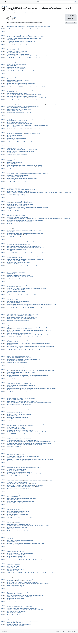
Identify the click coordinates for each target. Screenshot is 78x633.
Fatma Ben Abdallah (10, 123)
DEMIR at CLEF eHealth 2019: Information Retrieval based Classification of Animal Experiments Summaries (26, 256)
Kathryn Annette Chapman (38, 402)
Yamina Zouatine (27, 334)
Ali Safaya (8, 292)
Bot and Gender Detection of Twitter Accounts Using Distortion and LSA (19, 141)
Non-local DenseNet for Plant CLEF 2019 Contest (15, 427)
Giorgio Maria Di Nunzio (11, 39)
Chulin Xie (14, 622)
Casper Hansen (9, 425)
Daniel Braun (15, 305)
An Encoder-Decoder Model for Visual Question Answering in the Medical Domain (21, 70)
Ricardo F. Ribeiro (10, 573)
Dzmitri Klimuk (22, 444)
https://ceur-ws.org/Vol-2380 (15, 19)
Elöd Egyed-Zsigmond (34, 173)
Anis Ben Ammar (22, 123)
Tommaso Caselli (15, 496)
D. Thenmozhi (14, 260)
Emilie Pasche (26, 29)
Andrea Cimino (9, 49)
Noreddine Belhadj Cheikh (19, 334)
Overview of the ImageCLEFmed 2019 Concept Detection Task (18, 475)
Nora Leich (27, 464)
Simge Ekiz (14, 33)
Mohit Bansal (9, 405)
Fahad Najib (32, 615)
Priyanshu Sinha (10, 312)
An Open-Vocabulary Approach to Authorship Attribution (17, 77)
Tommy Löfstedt (27, 283)
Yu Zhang (17, 350)
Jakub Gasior (9, 548)
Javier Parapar (21, 454)
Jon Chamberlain (10, 447)
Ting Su (8, 286)
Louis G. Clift (29, 447)
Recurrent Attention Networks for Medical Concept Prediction (18, 511)
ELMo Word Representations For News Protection (16, 272)
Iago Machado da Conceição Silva (63, 155)
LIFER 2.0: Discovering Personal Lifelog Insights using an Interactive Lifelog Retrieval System (23, 369)
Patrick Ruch (31, 29)
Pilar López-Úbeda (20, 363)
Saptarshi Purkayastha (17, 312)
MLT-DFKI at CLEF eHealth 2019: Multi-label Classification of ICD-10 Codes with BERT (22, 401)
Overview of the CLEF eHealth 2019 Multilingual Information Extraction (19, 462)
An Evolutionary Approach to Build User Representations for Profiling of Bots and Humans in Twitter (24, 73)
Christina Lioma (30, 425)
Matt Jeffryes (36, 36)
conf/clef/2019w (13, 21)
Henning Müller (25, 12)
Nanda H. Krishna (10, 525)
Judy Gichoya (24, 312)
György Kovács (9, 94)
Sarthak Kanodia (15, 493)
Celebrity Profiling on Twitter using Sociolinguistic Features (17, 217)
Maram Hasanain (10, 460)
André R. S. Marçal (19, 110)
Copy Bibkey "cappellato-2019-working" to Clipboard (33, 22)
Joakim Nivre (19, 593)
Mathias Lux (34, 370)
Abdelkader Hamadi (10, 334)
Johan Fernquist (10, 42)
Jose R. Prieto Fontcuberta (11, 176)
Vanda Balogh (15, 94)
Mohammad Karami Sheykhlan (33, 97)
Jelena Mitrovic (27, 173)
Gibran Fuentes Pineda (40, 166)
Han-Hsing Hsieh (33, 133)
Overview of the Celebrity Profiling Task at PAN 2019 (16, 469)
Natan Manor (18, 186)
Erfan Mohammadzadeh (43, 97)
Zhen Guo (8, 350)
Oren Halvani (9, 81)
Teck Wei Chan (20, 486)
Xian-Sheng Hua (32, 241)
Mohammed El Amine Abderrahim (19, 554)
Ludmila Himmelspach (29, 305)
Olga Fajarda (22, 58)
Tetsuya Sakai (24, 202)
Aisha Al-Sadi (9, 367)
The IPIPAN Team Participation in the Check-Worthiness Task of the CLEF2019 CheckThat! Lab (24, 546)
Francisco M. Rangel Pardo (11, 457)
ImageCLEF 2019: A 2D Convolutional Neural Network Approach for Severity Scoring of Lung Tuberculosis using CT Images (29, 327)
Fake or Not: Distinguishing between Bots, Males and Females (18, 301)
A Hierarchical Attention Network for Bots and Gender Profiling (18, 44)
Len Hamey (25, 130)
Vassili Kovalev (33, 444)
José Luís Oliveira (28, 58)
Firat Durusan (34, 434)
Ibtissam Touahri (10, 117)
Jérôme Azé (15, 88)
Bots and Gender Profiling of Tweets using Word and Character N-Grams (20, 184)
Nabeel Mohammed (21, 289)
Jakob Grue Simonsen (23, 425)
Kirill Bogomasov (10, 62)
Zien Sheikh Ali (15, 625)
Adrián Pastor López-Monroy (19, 315)
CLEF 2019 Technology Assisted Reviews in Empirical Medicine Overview (20, 204)
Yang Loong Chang (39, 486)
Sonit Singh (9, 130)
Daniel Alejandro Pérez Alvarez (26, 104)
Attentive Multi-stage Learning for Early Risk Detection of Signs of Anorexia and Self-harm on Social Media (26, 86)
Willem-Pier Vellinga (38, 431)
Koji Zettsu (25, 120)
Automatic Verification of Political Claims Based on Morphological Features (20, 115)
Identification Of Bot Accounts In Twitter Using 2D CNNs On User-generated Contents (22, 317)
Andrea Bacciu (9, 142)
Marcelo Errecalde (19, 580)
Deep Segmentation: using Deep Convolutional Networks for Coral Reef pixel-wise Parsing (23, 265)
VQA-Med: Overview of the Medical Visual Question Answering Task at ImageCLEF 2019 (22, 608)
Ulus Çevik (28, 409)
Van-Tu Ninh (9, 370)
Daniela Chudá (14, 179)
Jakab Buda (14, 139)
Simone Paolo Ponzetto (46, 199)
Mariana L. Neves (10, 464)
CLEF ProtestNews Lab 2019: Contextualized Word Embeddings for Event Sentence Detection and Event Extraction (27, 207)
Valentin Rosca (17, 347)
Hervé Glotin (27, 431)
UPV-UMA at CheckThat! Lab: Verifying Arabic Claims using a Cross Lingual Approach (22, 582)
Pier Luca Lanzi (21, 551)
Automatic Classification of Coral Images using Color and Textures (19, 109)
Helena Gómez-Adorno (20, 166)
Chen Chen (18, 357)
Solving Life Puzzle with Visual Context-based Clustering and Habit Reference (21, 517)
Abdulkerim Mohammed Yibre (20, 409)
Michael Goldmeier (24, 186)
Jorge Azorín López (24, 606)
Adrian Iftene (27, 224)
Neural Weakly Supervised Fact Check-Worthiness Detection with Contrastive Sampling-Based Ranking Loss (26, 424)
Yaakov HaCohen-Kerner (11, 186)
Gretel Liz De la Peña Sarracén (22, 176)
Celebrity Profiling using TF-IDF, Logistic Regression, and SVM (18, 214)
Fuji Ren (18, 544)
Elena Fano (9, 593)
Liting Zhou (19, 370)
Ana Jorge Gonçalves (10, 360)
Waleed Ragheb (9, 88)
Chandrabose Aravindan (25, 244)
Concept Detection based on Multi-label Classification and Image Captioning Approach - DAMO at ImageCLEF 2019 (27, 239)
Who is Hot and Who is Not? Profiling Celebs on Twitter (17, 611)
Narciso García (49, 480)
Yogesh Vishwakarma (17, 149)
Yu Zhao (14, 531)
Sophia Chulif (9, 486)
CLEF (4, 6)
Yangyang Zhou (9, 544)
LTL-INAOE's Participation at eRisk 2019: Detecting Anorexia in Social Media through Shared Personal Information (27, 375)
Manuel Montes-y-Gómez (30, 75)
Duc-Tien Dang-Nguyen (52, 370)
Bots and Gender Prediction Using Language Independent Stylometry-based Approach (22, 168)
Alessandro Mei (23, 142)
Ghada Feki (17, 123)
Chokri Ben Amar (29, 123)
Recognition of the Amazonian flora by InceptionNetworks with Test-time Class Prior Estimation (24, 508)
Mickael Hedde (15, 489)
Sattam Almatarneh (16, 422)
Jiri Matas (18, 509)
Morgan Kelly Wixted (47, 402)
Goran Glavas (14, 583)
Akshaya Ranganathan (11, 276)
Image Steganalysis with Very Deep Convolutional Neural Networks (19, 323)
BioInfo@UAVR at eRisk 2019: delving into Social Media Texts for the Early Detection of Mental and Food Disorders (27, 125)
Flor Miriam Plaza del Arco (33, 192)
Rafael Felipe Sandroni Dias (12, 237)
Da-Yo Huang (27, 133)
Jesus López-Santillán (11, 75)
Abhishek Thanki (10, 399)
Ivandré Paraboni (20, 237)
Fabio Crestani (15, 454)
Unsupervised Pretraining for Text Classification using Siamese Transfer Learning (21, 588)
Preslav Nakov (36, 460)
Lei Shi (8, 263)
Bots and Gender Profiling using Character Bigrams (16, 194)
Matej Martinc (9, 302)
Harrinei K (30, 328)
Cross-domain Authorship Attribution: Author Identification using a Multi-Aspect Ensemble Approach (25, 252)
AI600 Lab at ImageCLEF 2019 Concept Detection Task (16, 64)
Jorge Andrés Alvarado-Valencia (44, 192)
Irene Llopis (30, 606)
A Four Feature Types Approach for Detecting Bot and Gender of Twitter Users (21, 41)
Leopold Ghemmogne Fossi (43, 173)
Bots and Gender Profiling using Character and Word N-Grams (18, 181)
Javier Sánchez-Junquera (19, 199)
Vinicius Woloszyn (22, 596)
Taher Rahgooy (24, 97)
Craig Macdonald (13, 286)
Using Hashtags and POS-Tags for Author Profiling (16, 598)
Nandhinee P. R (13, 328)
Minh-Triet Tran (39, 370)
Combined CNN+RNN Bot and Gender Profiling (15, 236)
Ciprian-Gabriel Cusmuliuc (19, 224)
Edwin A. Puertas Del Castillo (12, 192)
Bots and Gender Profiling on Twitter (13, 188)
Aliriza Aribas (14, 257)
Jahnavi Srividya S (24, 328)
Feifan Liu (11, 263)
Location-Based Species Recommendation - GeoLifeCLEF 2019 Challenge (20, 391)
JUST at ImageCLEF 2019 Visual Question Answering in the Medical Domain (20, 365)
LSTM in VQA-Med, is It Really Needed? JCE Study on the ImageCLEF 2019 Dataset (22, 372)
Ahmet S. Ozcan (35, 380)
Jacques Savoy (20, 586)
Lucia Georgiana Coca (11, 224)
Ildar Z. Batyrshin (55, 104)
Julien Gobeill (14, 29)
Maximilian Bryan (10, 590)
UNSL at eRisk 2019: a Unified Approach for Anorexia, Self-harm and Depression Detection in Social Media (26, 579)
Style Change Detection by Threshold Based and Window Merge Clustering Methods (22, 533)
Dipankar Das (20, 52)
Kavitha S (8, 328)
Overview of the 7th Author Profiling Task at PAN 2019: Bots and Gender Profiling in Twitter (23, 456)
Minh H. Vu (9, 283)
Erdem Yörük (15, 434)
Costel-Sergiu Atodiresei (11, 392)
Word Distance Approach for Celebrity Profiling (15, 614)
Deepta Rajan (15, 380)
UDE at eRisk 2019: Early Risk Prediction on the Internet (17, 575)
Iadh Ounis (19, 286)
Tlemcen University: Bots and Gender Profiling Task (16, 556)
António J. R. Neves (17, 573)
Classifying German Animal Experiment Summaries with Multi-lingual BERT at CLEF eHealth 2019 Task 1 (25, 233)
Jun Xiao (18, 622)
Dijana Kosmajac (10, 570)
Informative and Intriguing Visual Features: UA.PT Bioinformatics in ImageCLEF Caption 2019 (23, 359)
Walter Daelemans (32, 473)
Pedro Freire (17, 58)
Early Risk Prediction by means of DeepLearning (15, 278)
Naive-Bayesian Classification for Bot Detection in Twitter (17, 420)
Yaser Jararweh (28, 367)
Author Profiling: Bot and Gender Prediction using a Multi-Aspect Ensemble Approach (22, 96)
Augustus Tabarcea (10, 347)
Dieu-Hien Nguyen (17, 383)
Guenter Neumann (16, 402)
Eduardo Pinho (17, 360)
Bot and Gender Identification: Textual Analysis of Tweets (17, 154)
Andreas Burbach (22, 305)
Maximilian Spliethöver (24, 208)
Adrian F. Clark (30, 266)
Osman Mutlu (39, 434)
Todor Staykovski (10, 528)
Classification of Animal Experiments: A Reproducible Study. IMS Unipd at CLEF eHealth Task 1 (24, 230)
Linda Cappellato (5, 12)
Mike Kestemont (10, 473)
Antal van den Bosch (19, 33)
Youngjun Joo (9, 91)
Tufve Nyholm (20, 283)
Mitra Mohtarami (29, 467)
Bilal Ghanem (17, 146)
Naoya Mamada (9, 325)
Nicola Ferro (11, 12)
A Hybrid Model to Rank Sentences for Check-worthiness (17, 51)
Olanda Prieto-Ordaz (48, 75)
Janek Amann (22, 100)
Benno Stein (15, 470)
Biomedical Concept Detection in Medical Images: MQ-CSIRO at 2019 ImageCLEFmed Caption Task (24, 128)
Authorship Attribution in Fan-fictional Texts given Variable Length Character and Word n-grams (24, 99)
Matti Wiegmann (10, 470)
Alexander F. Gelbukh (62, 104)
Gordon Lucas (16, 100)
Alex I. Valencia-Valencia (11, 166)
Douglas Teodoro (20, 29)
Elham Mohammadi (10, 502)
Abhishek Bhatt (19, 308)
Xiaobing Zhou (22, 84)
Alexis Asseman (28, 380)
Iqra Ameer (23, 189)
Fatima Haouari (9, 625)
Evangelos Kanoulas (13, 113)
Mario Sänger (9, 234)
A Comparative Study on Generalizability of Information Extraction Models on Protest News (23, 31)
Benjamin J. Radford (10, 418)
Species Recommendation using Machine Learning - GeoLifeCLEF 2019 (19, 524)
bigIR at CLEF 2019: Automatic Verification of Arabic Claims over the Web (20, 624)
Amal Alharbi (9, 506)
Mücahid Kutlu (14, 541)
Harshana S (19, 328)
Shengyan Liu (9, 84)
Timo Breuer (9, 515)
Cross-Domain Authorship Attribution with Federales (16, 249)
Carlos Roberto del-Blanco (34, 480)
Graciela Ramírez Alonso (39, 75)
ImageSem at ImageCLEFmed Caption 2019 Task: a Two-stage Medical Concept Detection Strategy (24, 349)
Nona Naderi (9, 29)
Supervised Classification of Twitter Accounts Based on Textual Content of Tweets (21, 537)
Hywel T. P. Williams (16, 228)
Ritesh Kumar (9, 221)
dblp (2, 26)
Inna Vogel (9, 152)
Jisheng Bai (9, 357)
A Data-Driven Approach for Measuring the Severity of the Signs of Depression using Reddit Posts (24, 35)
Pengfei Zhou (9, 619)
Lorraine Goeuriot (23, 428)
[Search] (55, 2)
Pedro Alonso (33, 94)
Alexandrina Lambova (22, 215)
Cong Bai (13, 619)
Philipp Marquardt (15, 81)
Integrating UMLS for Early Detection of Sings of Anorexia (17, 362)
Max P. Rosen (16, 263)
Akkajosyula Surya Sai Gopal (27, 149)
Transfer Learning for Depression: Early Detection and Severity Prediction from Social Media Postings (25, 559)
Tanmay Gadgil (14, 405)
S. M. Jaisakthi (9, 244)
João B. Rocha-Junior (43, 155)
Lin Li (11, 622)
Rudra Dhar (9, 52)
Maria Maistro (19, 202)
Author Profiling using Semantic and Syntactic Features (17, 93)
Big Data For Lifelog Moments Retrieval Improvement (16, 122)
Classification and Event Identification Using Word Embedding (18, 226)
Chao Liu (14, 241)
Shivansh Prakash (15, 221)
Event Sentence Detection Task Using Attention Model (16, 291)
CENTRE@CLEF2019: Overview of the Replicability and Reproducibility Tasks (20, 201)
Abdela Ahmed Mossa (11, 409)
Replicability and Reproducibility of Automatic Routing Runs (17, 514)
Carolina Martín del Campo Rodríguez (13, 104)
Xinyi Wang (9, 65)
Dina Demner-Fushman (33, 609)
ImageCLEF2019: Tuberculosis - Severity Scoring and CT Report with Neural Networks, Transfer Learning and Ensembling (28, 343)
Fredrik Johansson (10, 299)
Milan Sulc (13, 509)
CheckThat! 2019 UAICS (11, 223)
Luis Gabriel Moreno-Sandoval (23, 192)
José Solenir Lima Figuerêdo (34, 155)
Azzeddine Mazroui (16, 117)
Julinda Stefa (41, 142)
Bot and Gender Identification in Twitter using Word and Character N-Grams (20, 151)
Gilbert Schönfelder (40, 464)
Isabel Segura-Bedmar (21, 279)
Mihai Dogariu (9, 415)
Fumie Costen (34, 367)
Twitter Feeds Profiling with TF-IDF (13, 566)
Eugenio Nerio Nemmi (30, 142)
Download (12, 22)
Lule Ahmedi (20, 321)
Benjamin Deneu (24, 389)
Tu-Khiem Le (14, 370)
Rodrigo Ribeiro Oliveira (11, 155)
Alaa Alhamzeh (21, 173)
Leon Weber (14, 234)
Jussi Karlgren (13, 593)
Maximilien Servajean (27, 88)
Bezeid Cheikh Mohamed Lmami (33, 55)
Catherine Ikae (9, 586)
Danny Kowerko (20, 107)
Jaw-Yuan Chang (16, 133)
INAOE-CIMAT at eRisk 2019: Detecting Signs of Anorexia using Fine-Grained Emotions (22, 314)
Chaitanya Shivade (22, 380)
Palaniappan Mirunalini (17, 244)
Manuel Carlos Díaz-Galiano (29, 363)
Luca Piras (23, 370)
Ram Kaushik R (23, 525)
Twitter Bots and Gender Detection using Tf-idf (15, 563)
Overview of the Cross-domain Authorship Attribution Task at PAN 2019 (19, 472)
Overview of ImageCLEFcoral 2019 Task (14, 446)
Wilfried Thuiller (21, 489)
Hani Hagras (36, 266)
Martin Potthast (21, 470)
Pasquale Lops (25, 318)
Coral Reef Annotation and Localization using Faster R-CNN (17, 243)
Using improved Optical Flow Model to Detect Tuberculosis (17, 605)
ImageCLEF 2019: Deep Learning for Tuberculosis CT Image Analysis (19, 333)
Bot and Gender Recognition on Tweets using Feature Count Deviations (19, 159)
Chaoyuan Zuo (9, 531)
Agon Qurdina (15, 321)
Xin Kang (14, 544)
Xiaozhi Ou (14, 84)
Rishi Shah (20, 405)
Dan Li (8, 113)
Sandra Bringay (20, 88)
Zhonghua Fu (29, 357)
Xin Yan (8, 622)
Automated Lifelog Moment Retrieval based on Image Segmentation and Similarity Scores (23, 106)
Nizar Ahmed (9, 257)
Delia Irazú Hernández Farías (23, 376)
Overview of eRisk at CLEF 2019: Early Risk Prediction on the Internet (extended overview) (23, 453)
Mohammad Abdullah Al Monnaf (29, 486)
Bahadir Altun (9, 541)
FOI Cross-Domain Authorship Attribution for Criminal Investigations (19, 298)
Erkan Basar (9, 33)
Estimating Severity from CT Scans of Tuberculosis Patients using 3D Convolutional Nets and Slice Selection (26, 288)
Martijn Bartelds (10, 354)
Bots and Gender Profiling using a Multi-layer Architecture (17, 172)
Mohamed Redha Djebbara (45, 334)
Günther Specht (22, 483)
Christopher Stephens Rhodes (30, 166)
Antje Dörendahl (22, 464)
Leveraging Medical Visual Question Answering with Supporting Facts (19, 378)
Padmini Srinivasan (16, 564)
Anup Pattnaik (9, 493)
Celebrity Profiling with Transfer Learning (14, 210)
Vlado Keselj (15, 570)
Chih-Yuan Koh (9, 133)
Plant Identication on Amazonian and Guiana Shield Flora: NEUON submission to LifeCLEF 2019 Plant (25, 485)
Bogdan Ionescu (15, 415)
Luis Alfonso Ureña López (66, 192)
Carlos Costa (23, 360)
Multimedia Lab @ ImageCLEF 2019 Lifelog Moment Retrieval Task (19, 414)
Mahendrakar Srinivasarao (11, 182)
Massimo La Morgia (16, 142)
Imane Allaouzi (9, 71)
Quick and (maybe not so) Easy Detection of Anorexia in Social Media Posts (20, 501)
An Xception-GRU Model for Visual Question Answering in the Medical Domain (21, 83)
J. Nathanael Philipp (17, 590)
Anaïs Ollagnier (9, 228)
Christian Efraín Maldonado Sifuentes (38, 104)
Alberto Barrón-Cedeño (29, 460)
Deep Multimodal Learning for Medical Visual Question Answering (18, 262)
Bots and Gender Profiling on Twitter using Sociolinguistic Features (19, 191)
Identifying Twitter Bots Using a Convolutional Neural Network (18, 320)
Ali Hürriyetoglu (9, 434)
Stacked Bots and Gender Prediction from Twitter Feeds (17, 527)
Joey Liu (26, 609)
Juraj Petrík (9, 179)
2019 (6, 6)
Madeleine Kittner (20, 234)
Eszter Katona (19, 139)
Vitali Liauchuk (9, 338)
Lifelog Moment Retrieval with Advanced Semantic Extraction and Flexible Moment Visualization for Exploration (27, 382)
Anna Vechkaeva (30, 402)
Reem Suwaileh (16, 460)
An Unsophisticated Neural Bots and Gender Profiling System (18, 80)
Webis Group (59, 631)
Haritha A (17, 276)
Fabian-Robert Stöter (15, 431)
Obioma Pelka (9, 476)
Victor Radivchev (10, 215)
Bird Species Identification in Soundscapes (14, 135)
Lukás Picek (9, 509)
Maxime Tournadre (10, 55)
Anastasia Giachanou (10, 146)
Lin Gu (21, 622)
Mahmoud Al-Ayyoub (21, 367)
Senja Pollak (18, 302)
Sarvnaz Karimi (14, 130)
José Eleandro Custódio (11, 412)
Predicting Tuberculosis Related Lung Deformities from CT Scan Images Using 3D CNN (22, 491)
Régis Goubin (9, 173)
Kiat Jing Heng (14, 486)
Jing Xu (8, 241)
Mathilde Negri (9, 389)
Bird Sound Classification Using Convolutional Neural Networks (18, 132)
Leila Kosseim (22, 502)
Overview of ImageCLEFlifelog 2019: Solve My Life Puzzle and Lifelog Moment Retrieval (22, 440)
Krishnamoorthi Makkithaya (18, 399)
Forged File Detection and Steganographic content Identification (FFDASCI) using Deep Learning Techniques (26, 307)
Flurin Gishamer (9, 599)
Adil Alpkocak (19, 257)
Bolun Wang (14, 357)
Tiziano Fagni (9, 499)
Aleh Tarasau (28, 444)
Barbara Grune (46, 464)
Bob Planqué (31, 431)
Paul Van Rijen (9, 36)
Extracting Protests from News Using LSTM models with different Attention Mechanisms (23, 294)
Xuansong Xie (26, 241)
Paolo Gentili (15, 341)
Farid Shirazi (14, 163)
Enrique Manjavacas (25, 473)
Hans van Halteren (10, 160)
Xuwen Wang (13, 350)
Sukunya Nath (15, 586)
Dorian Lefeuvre (15, 173)
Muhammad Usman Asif (11, 615)
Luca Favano (9, 551)
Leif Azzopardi (19, 205)
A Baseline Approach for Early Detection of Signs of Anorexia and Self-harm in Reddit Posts (23, 28)
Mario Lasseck (9, 136)
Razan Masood (9, 577)
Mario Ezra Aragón (10, 315)
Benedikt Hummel (33, 464)
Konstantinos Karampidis (11, 480)
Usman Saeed (9, 163)
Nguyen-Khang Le (10, 383)
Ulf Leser (25, 234)
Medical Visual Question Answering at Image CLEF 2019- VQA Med (19, 404)
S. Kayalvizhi (9, 260)
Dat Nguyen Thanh (10, 428)
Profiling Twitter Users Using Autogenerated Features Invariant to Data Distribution (21, 498)
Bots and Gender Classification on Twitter (14, 162)
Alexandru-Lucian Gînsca (43, 55)
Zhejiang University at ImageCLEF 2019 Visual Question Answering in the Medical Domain (23, 621)
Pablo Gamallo (9, 422)
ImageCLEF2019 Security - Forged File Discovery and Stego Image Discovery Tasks (22, 340)
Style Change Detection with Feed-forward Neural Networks (17, 530)
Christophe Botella (10, 438)
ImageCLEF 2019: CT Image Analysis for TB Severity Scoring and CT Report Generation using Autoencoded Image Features (29, 330)
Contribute (5, 631)
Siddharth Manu (19, 182)
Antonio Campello (17, 266)
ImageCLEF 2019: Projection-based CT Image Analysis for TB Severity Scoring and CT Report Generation (25, 336)
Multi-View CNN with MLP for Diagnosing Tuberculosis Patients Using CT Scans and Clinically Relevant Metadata (27, 407)
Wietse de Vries (16, 354)
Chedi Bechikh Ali (10, 386)
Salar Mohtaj (9, 596)
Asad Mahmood (10, 564)
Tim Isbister (16, 299)
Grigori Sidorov (48, 104)
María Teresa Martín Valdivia (49, 363)
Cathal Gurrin (44, 370)
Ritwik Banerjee (18, 531)
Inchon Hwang (14, 91)
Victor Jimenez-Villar (10, 199)
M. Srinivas (9, 308)
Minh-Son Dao (9, 120)
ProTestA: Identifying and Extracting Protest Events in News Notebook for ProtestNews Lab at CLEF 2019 (25, 495)
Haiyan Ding (28, 84)
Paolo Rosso (19, 457)
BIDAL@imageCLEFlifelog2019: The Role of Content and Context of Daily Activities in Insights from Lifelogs (26, 119)
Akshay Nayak (13, 308)
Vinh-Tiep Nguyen (24, 383)
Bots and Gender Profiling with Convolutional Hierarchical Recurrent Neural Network (22, 178)
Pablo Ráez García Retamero (12, 279)
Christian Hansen (16, 425)
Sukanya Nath (9, 535)
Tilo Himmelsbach (15, 596)
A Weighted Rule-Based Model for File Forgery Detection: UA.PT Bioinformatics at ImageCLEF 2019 (24, 57)
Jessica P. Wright (23, 447)
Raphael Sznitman (14, 283)
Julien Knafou (31, 36)
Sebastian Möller (29, 596)
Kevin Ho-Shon (20, 130)
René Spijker (25, 205)
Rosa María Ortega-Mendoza (12, 376)
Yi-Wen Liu (38, 133)
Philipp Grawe (15, 62)
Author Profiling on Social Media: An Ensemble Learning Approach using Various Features (23, 90)
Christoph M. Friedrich (16, 476)
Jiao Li (21, 350)
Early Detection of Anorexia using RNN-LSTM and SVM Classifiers (18, 275)
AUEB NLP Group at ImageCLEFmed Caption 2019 (16, 67)
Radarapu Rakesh (10, 149)
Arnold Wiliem (15, 512)
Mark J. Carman (15, 551)
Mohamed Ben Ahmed (17, 71)
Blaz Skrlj (14, 302)
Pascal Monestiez (10, 522)
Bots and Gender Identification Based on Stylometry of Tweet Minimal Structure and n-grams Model (24, 165)
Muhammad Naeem (19, 615)
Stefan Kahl (15, 107)
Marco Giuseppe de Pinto (17, 318)
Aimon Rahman (14, 289)
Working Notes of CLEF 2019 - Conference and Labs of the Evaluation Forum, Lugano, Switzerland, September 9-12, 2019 (28, 26)
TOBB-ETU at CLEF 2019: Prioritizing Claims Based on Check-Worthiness (20, 540)
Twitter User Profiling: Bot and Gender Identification (16, 569)
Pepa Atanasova (10, 467)
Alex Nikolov (15, 215)
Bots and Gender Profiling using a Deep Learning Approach (17, 175)
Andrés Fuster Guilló (16, 606)
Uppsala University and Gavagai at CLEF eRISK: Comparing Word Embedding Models (22, 592)
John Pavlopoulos (16, 68)
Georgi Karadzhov (22, 467)
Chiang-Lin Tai (21, 133)
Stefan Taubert (9, 107)
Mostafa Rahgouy (18, 97)
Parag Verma (24, 405)
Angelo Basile (9, 78)
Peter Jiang (13, 152)
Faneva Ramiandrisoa (16, 577)
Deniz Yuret (20, 434)
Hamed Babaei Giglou (11, 97)
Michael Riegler (28, 370)
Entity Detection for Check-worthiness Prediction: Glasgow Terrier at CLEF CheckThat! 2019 (23, 285)
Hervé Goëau (21, 431)
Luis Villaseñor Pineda (37, 199)
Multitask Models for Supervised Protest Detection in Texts (17, 417)
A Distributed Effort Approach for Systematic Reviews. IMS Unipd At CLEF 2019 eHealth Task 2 (24, 38)
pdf (2, 28)
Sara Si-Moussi (9, 489)
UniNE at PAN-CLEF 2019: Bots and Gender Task (15, 585)
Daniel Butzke (16, 464)
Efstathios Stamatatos (17, 473)
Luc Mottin (26, 36)
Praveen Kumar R (17, 525)
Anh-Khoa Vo (14, 120)
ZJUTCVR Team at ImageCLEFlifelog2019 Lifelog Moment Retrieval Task (20, 617)
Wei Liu (11, 241)
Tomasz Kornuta (10, 380)
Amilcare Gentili (9, 341)
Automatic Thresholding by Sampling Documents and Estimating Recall (19, 112)
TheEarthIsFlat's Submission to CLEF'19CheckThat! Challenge (18, 550)
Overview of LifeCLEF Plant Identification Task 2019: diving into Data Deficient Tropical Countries (24, 449)
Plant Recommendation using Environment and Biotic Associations (19, 488)
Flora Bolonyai (9, 139)
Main (2, 6)
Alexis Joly (29, 389)
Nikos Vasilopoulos (19, 480)
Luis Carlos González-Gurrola (20, 75)
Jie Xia (17, 619)
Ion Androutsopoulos (23, 68)
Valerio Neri (37, 142)
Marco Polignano (10, 318)
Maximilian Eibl (26, 107)
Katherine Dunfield (23, 402)
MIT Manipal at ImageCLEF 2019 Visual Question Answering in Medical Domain (21, 398)
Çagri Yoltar (25, 434)
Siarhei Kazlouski (10, 331)
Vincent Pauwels (24, 55)
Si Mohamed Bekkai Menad (35, 334)
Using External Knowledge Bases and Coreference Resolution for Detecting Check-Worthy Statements (25, 595)
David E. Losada (18, 12)
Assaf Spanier (13, 373)
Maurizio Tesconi (15, 499)
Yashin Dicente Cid (10, 396)
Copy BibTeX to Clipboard (19, 22)
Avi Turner (8, 373)
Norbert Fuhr (14, 202)
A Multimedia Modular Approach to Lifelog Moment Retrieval (18, 54)
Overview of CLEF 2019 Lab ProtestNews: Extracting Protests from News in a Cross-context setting (24, 433)
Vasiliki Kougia (9, 68)
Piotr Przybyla (9, 270)
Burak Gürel (29, 434)
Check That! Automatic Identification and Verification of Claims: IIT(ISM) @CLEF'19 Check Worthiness (25, 220)
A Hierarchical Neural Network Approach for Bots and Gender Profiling (19, 48)
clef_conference (13, 17)
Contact (66, 631)
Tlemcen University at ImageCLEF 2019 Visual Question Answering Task (20, 553)
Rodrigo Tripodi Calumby (52, 155)
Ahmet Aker (23, 577)
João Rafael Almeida (10, 58)
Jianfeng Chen (23, 357)
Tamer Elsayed (22, 460)
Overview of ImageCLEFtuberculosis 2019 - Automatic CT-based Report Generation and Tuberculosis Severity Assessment (29, 443)
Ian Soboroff (30, 202)
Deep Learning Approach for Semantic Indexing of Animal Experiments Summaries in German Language (25, 259)
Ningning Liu (13, 65)
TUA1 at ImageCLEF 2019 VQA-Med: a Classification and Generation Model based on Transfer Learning (25, 543)
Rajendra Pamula (29, 221)
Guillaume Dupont (17, 55)
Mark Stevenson (15, 506)
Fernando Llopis (10, 606)
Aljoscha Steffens (10, 266)
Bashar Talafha (15, 367)
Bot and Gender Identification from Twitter (14, 148)
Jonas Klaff (17, 208)
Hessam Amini (17, 502)
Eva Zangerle (9, 483)
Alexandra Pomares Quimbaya (56, 192)
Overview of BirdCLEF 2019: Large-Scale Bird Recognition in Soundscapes (20, 430)
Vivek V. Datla (22, 609)
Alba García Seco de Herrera (43, 447)
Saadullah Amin (9, 402)
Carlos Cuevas (26, 480)
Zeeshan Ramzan (27, 615)
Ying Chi (22, 241)
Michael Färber (9, 321)
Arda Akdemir (45, 434)
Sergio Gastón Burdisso (11, 580)
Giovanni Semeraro (32, 318)
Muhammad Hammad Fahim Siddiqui (13, 189)
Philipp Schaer (14, 515)
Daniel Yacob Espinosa (11, 195)
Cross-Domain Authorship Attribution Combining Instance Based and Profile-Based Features (23, 246)
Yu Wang (18, 241)
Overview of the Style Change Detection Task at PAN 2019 (17, 482)
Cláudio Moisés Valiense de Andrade (22, 155)
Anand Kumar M (35, 149)
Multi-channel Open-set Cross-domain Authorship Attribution (18, 411)
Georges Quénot (17, 428)
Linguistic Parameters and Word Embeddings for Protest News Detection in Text (21, 385)
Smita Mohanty (28, 493)
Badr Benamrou (24, 71)
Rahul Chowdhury (22, 493)
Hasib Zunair (9, 289)
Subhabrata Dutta (14, 52)
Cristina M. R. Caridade (11, 110)
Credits (3, 631)
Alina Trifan (9, 126)
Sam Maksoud (9, 512)
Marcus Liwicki (38, 94)
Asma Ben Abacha (10, 609)
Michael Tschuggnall (15, 483)
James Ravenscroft (24, 266)
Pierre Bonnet (24, 438)
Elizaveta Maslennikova (11, 273)
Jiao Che (18, 84)
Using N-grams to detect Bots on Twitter (14, 601)
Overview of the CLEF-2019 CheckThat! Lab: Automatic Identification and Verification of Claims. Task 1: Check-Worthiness (29, 466)
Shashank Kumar (22, 221)
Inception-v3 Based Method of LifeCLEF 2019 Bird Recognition (18, 356)
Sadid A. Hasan (16, 609)
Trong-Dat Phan (20, 120)
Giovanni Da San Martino (36, 467)
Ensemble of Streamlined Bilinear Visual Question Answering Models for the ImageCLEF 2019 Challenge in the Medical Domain (29, 281)
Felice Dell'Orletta (16, 49)
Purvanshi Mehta (21, 94)
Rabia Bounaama (10, 554)
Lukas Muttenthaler (10, 100)
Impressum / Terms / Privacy (72, 631)
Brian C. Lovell (20, 512)
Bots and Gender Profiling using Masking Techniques (16, 197)
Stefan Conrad (21, 62)
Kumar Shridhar (27, 94)
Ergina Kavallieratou (42, 480)
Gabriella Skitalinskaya (11, 208)
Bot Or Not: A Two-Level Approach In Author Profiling (16, 138)
